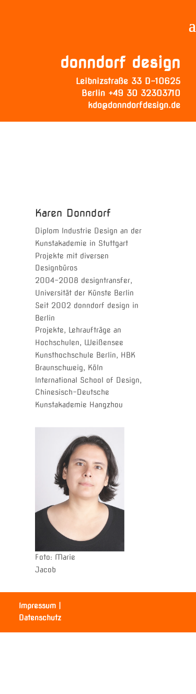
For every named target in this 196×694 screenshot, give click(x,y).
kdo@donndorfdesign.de (134, 105)
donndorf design (120, 62)
